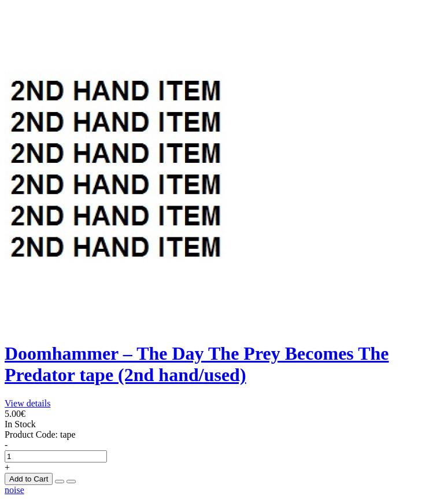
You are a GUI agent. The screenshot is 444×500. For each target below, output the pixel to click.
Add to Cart (28, 479)
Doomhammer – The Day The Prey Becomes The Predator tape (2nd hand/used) (197, 364)
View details (27, 403)
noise (14, 490)
